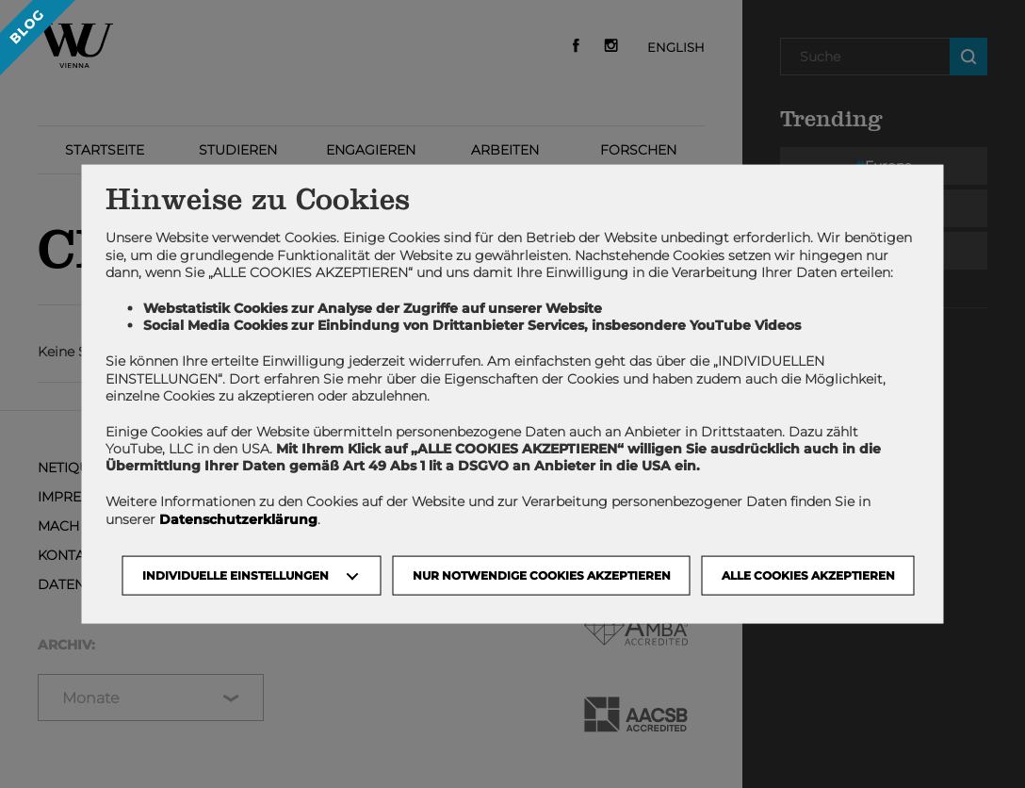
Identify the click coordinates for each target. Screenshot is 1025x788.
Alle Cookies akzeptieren (808, 574)
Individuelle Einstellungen (235, 574)
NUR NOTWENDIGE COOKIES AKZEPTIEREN (542, 574)
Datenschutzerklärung (238, 518)
